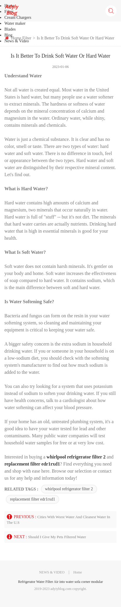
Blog (8, 35)
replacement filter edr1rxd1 (32, 499)
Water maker (15, 23)
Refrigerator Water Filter (35, 582)
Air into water (64, 582)
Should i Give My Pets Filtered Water (57, 537)
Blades (10, 29)
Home (77, 572)
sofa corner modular (88, 582)
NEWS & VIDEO (51, 572)
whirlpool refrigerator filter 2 (69, 489)
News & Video (16, 41)
